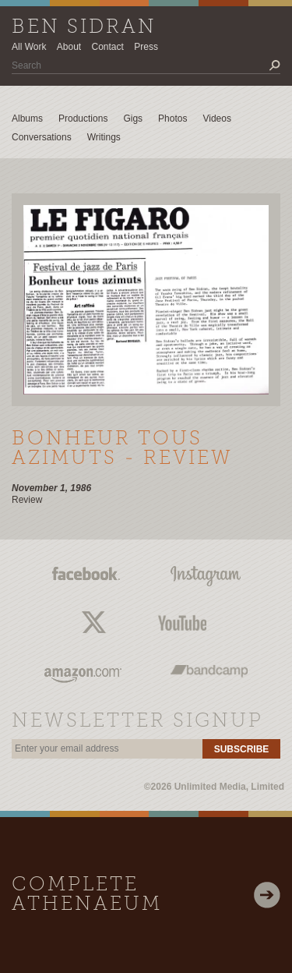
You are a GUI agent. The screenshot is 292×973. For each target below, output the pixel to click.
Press (146, 46)
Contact (108, 46)
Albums (27, 118)
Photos (172, 118)
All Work (29, 46)
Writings (104, 137)
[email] (107, 749)
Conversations (42, 137)
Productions (82, 118)
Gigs (132, 118)
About (69, 46)
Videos (216, 118)
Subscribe (241, 749)
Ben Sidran (84, 27)
